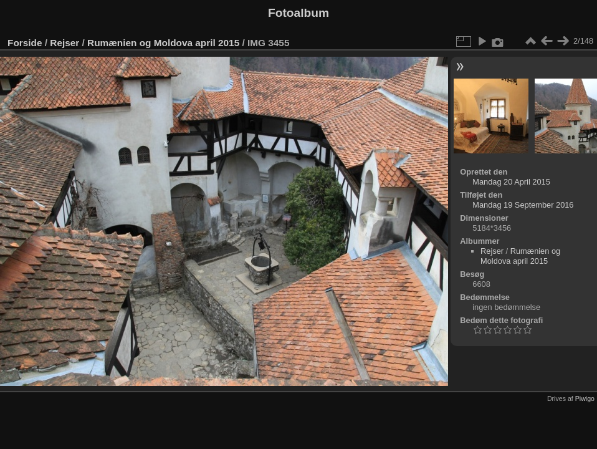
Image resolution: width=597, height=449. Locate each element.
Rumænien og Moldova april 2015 (163, 42)
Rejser (64, 42)
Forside (24, 42)
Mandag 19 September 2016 (522, 205)
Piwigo (585, 398)
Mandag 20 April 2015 (511, 181)
